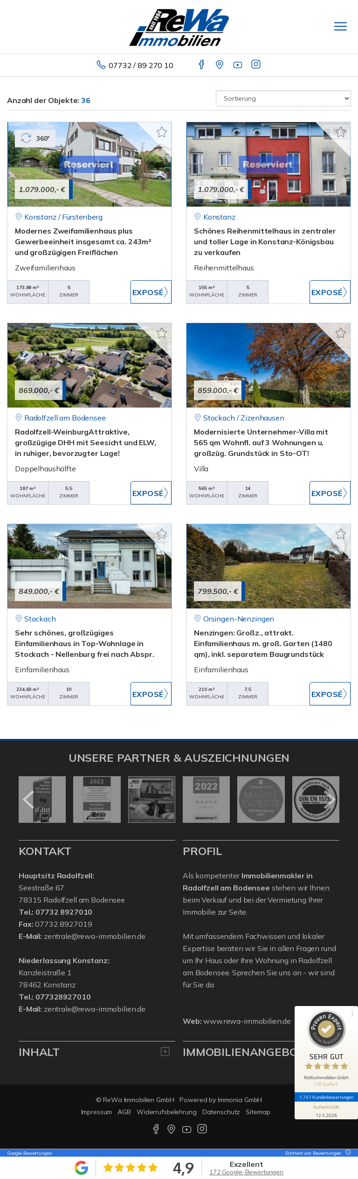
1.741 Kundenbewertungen (326, 1097)
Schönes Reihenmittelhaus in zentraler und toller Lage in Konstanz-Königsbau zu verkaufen (265, 241)
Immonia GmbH (240, 1100)
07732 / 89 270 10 (141, 65)
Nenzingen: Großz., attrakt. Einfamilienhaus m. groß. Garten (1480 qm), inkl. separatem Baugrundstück (263, 643)
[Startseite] (179, 26)
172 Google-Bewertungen (246, 1172)
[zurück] (29, 799)
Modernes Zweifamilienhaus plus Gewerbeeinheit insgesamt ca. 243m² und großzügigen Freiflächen (83, 241)
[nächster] (328, 799)
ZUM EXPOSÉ (151, 291)
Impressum (96, 1112)
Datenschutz (221, 1112)
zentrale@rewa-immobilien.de (94, 936)
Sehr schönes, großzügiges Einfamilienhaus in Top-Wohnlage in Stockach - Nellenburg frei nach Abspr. (84, 643)
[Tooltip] (347, 1153)
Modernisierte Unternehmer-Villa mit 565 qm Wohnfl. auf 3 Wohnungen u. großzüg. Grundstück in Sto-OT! (261, 442)
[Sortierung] (283, 98)
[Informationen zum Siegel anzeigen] (326, 1110)
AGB (124, 1112)
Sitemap (258, 1112)
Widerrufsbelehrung (167, 1112)
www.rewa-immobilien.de (247, 1021)
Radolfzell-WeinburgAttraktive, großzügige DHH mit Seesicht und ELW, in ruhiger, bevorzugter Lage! (85, 442)
